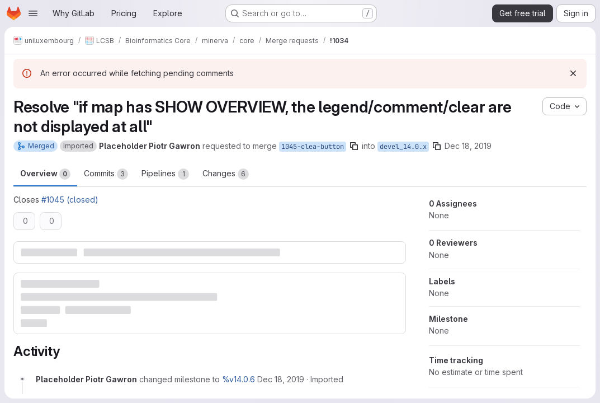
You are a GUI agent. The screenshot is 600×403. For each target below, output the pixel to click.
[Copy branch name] (354, 146)
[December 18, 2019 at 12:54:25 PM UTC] (280, 379)
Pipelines (165, 174)
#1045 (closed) (69, 199)
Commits (106, 174)
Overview (45, 174)
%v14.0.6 (238, 379)
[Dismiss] (573, 73)
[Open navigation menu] (33, 13)
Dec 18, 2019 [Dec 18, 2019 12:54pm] (468, 146)
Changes (225, 174)
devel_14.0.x (403, 146)
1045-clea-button (312, 146)
